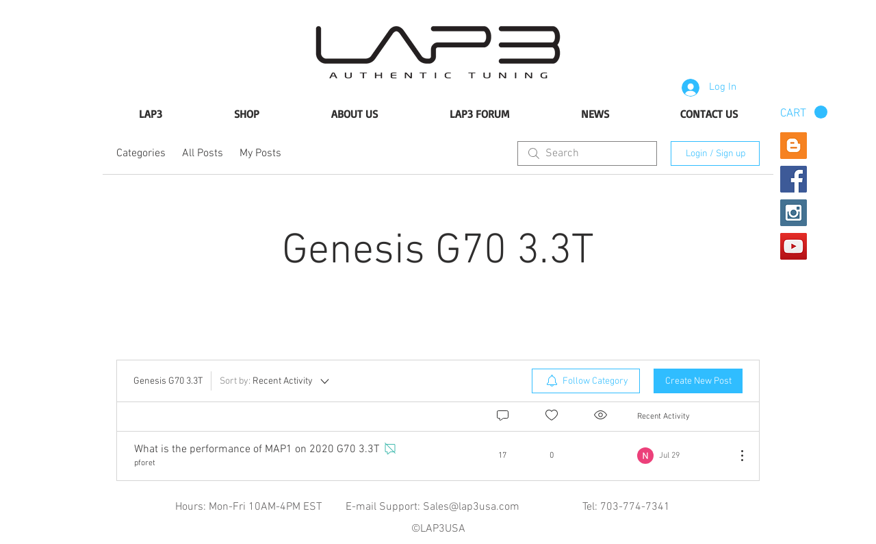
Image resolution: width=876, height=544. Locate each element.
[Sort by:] (275, 381)
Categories (141, 153)
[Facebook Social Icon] (793, 179)
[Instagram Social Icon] (793, 212)
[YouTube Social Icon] (793, 246)
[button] (803, 112)
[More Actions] (735, 455)
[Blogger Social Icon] (793, 145)
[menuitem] (586, 381)
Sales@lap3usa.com (471, 507)
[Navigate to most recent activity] (681, 455)
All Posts (202, 153)
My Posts (260, 153)
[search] (587, 153)
